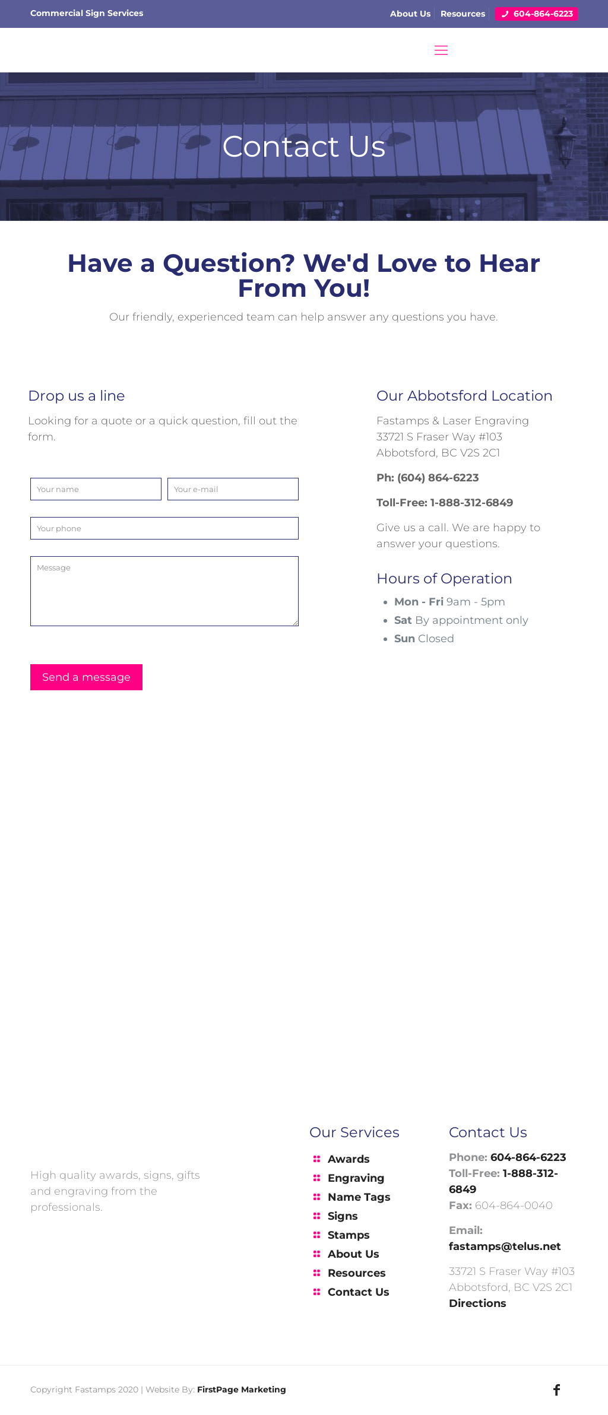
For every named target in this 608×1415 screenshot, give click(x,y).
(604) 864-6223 (438, 477)
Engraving (356, 1178)
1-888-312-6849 (471, 502)
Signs (343, 1216)
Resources (463, 13)
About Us (410, 13)
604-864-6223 (538, 13)
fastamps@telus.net (505, 1246)
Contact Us (359, 1292)
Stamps (349, 1235)
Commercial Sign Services (86, 13)
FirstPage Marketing (241, 1389)
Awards (349, 1159)
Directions (477, 1303)
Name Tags (359, 1197)
